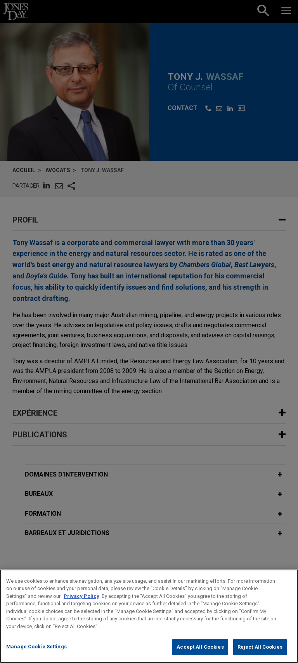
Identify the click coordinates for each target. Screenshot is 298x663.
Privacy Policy (81, 605)
